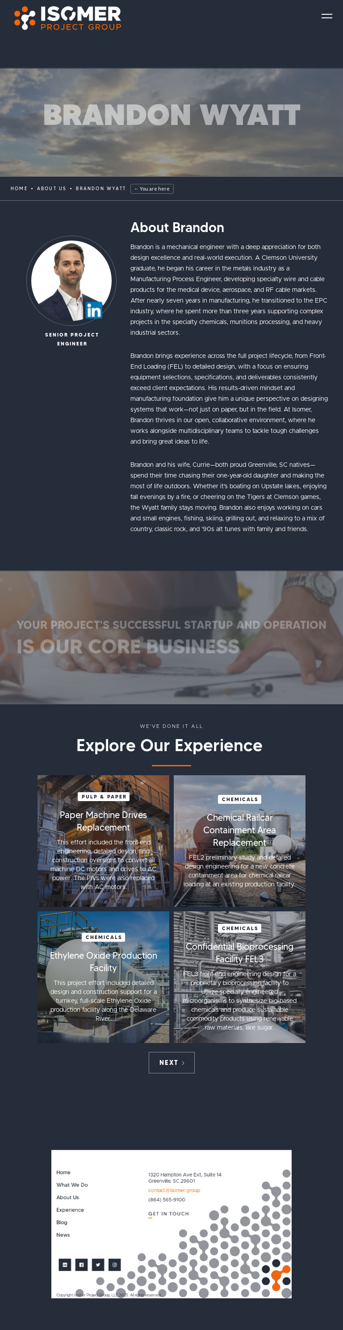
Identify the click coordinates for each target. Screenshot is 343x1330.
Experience (70, 1210)
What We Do (72, 1185)
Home (19, 188)
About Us (67, 1197)
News (63, 1235)
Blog (61, 1222)
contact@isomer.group (174, 1190)
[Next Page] (172, 1062)
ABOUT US (52, 188)
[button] (326, 16)
